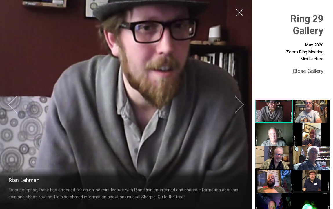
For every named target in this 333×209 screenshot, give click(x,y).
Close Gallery (308, 71)
